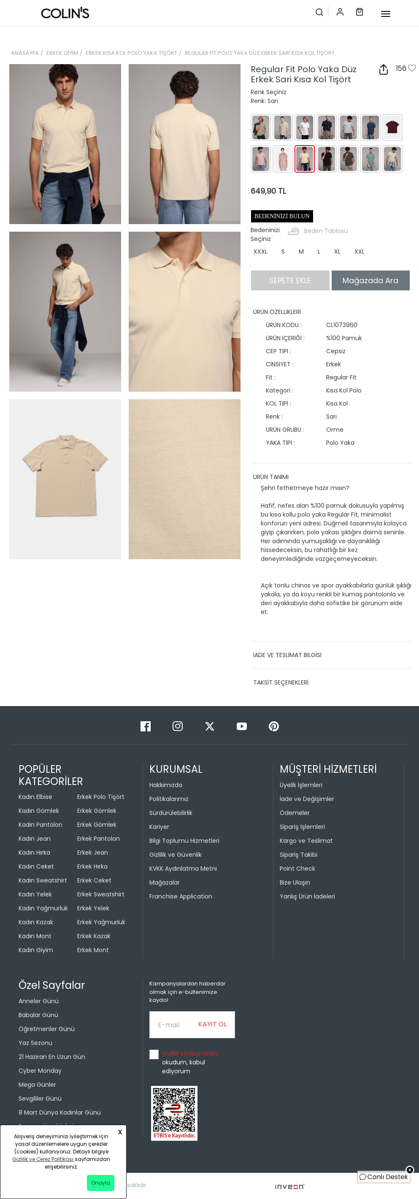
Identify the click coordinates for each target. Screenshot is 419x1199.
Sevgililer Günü (40, 1098)
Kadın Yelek (35, 894)
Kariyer (159, 827)
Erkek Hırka (92, 866)
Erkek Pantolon (98, 838)
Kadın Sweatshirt (43, 880)
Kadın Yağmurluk (43, 908)
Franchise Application (180, 896)
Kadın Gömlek (39, 811)
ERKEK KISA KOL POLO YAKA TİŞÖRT (131, 53)
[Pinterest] (274, 726)
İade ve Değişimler (307, 799)
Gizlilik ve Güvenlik (175, 854)
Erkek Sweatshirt (100, 894)
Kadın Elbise (35, 797)
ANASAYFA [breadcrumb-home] (25, 53)
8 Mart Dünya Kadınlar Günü (60, 1112)
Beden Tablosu (326, 231)
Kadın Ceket (36, 866)
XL (337, 251)
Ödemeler (295, 813)
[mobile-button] (386, 13)
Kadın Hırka (34, 852)
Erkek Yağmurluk (101, 922)
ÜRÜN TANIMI (271, 477)
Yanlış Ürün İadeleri (307, 896)
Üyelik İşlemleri (301, 785)
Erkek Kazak (94, 936)
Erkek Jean (92, 852)
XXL (359, 251)
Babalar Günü (38, 1015)
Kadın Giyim (36, 950)
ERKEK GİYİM (62, 53)
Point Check (297, 868)
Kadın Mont (35, 936)
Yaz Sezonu (35, 1043)
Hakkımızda (165, 785)
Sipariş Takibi (298, 854)
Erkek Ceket (94, 880)
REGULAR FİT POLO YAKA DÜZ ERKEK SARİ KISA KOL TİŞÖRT (260, 53)
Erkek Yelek (93, 908)
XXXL (261, 251)
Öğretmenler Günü (47, 1029)
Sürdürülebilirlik (170, 813)
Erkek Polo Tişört (100, 797)
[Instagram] (178, 726)
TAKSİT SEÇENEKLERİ (280, 682)
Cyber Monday (40, 1070)
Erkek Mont (93, 950)
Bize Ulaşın (295, 882)
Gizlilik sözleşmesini (190, 1053)
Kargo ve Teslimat (306, 840)
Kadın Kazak (36, 922)
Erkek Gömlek (96, 811)
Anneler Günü (39, 1001)
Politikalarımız (169, 799)
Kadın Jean (35, 838)
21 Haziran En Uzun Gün (52, 1057)
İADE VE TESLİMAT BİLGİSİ (287, 655)
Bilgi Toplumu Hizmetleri (184, 840)
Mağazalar (164, 882)
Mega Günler (37, 1084)
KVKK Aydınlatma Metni (183, 868)
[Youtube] (243, 726)
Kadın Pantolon (40, 824)
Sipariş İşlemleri (302, 827)
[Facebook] (146, 726)
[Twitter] (210, 726)
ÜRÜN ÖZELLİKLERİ (277, 312)
